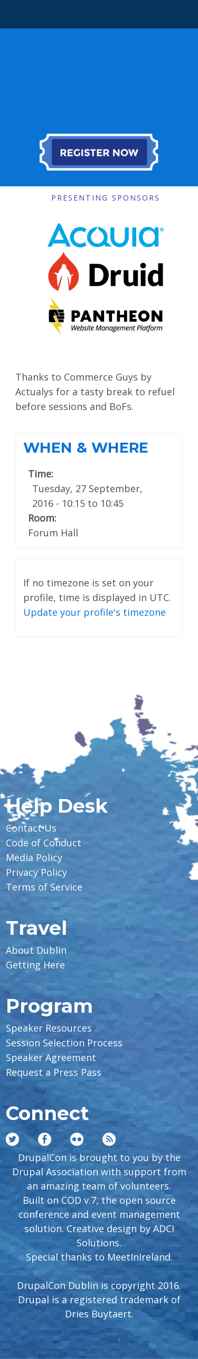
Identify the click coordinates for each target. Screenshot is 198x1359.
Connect (47, 1113)
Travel (36, 928)
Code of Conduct (43, 842)
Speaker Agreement (51, 1057)
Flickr (76, 1139)
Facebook (44, 1139)
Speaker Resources (49, 1028)
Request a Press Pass (53, 1072)
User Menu (176, 11)
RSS (109, 1139)
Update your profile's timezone (94, 612)
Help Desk (57, 805)
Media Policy (34, 857)
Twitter (12, 1139)
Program (49, 1005)
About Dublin (36, 950)
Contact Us (31, 828)
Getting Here (35, 964)
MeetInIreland (139, 1257)
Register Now (99, 152)
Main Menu (22, 11)
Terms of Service (44, 887)
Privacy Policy (36, 872)
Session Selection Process (64, 1042)
